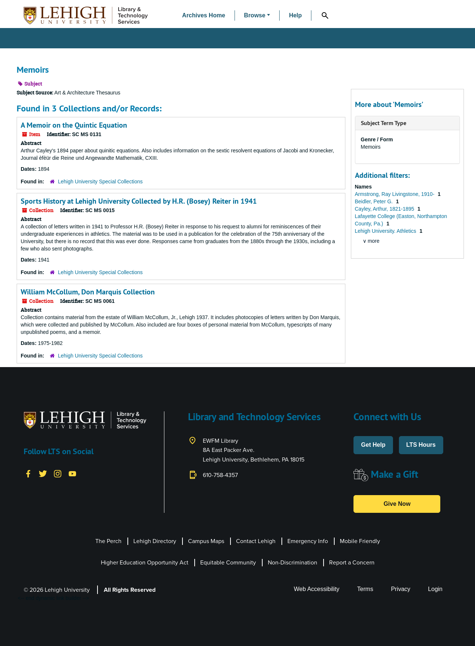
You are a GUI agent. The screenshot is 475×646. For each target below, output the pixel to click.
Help (295, 15)
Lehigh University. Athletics (386, 231)
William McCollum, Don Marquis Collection (88, 292)
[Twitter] (42, 473)
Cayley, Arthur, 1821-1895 (385, 209)
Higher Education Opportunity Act (144, 562)
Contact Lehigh (256, 541)
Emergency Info (307, 541)
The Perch (108, 541)
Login (435, 589)
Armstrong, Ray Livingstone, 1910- (395, 194)
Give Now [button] (396, 504)
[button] (257, 15)
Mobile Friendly (360, 541)
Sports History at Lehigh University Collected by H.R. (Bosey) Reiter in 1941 (139, 201)
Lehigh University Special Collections (100, 181)
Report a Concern (352, 562)
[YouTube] (72, 473)
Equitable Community (228, 562)
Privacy (400, 589)
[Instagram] (57, 473)
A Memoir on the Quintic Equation (74, 125)
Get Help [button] (373, 445)
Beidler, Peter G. (374, 201)
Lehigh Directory (154, 541)
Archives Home (203, 15)
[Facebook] (28, 473)
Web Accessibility (316, 589)
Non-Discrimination (292, 562)
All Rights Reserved (130, 589)
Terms (365, 589)
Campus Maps (206, 541)
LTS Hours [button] (421, 445)
